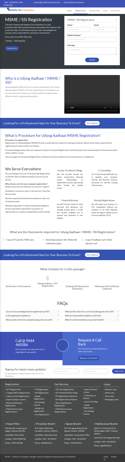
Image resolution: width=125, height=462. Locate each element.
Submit (92, 60)
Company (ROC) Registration (18, 393)
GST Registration (13, 389)
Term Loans (109, 396)
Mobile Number (74, 35)
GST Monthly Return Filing (67, 393)
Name (70, 25)
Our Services (94, 10)
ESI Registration (42, 393)
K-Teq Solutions (70, 457)
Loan (105, 10)
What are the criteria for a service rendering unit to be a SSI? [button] (91, 311)
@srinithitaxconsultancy (73, 2)
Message (71, 45)
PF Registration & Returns (66, 396)
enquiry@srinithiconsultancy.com (46, 2)
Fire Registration (42, 414)
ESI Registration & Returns (67, 399)
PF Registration (41, 389)
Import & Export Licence (16, 399)
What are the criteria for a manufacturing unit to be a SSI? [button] (32, 320)
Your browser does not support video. (92, 94)
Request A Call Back (89, 358)
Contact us (115, 10)
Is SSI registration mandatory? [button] (32, 315)
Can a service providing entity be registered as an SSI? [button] (32, 311)
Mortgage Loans (112, 399)
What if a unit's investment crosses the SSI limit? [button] (91, 320)
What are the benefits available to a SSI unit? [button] (91, 315)
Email (96, 25)
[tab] (32, 311)
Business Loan (111, 389)
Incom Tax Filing (91, 402)
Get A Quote (92, 123)
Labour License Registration (17, 396)
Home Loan (109, 393)
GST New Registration (65, 389)
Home (69, 10)
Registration (80, 10)
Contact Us (12, 48)
